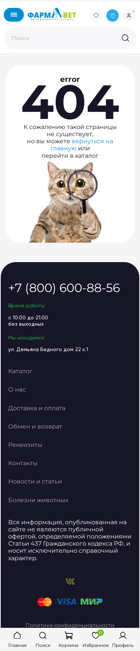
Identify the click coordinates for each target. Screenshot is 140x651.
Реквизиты (25, 444)
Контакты (23, 463)
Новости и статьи (35, 481)
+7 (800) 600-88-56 (64, 287)
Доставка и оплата (36, 408)
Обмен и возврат (35, 426)
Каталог (20, 371)
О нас (17, 389)
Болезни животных (38, 500)
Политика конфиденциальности (70, 625)
